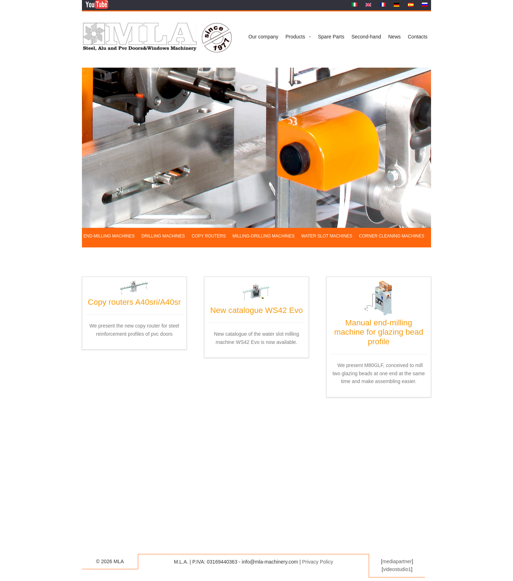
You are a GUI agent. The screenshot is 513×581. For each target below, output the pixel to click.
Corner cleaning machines (391, 236)
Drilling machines (163, 236)
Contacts (418, 37)
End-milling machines (109, 236)
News (394, 37)
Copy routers (209, 236)
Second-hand (366, 37)
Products (295, 37)
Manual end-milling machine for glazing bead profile (378, 327)
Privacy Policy (317, 562)
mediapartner (397, 561)
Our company (263, 37)
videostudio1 (397, 569)
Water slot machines (326, 236)
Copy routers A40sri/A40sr (134, 297)
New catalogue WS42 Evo (256, 305)
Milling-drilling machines (264, 236)
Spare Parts (331, 37)
